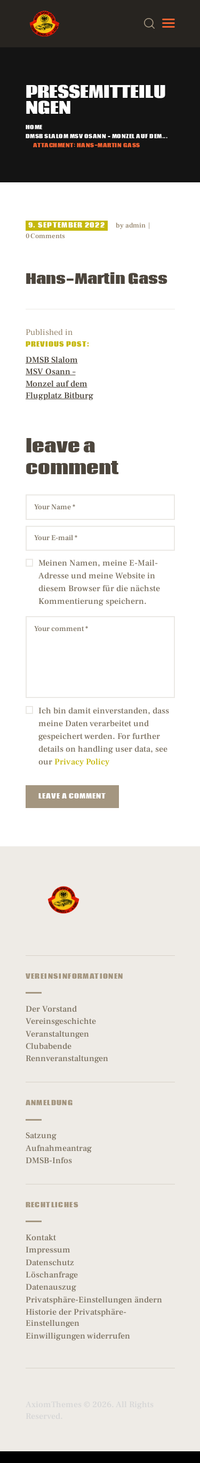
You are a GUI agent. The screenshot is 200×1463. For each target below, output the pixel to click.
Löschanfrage (52, 1274)
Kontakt (41, 1237)
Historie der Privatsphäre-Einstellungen (76, 1318)
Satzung (41, 1135)
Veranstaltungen (57, 1034)
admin (136, 225)
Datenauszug (51, 1287)
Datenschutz (50, 1262)
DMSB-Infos (49, 1160)
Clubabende (48, 1046)
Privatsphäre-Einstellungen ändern (94, 1299)
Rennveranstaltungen (67, 1058)
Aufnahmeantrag (59, 1148)
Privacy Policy (81, 761)
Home (34, 127)
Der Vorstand (51, 1009)
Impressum (48, 1250)
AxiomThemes (54, 1404)
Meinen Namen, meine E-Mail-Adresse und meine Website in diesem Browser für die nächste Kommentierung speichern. (99, 582)
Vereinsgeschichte (61, 1021)
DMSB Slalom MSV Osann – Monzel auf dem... (97, 136)
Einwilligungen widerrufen (78, 1336)
